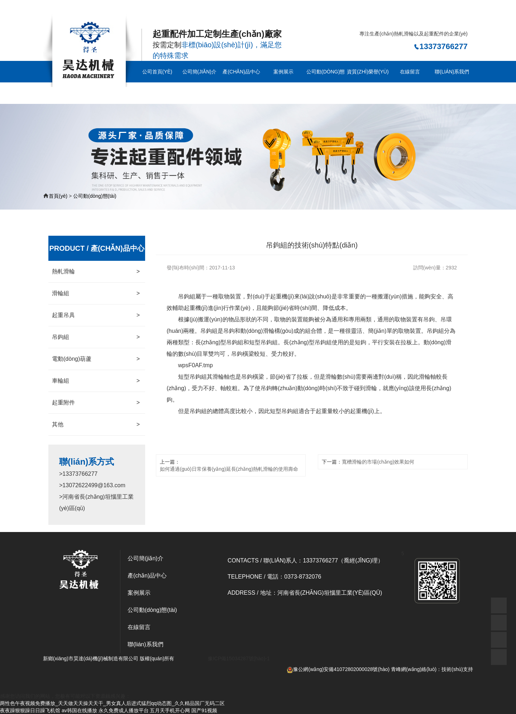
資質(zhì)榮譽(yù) (368, 72)
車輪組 (96, 381)
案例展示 (283, 72)
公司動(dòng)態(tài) (325, 82)
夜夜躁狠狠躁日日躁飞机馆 (30, 710)
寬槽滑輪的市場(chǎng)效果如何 (378, 462)
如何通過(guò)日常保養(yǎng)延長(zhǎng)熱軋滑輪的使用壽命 (229, 469)
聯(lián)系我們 (452, 72)
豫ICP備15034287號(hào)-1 (239, 658)
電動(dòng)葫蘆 (96, 359)
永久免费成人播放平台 (124, 710)
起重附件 (96, 402)
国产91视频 (204, 710)
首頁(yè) (58, 196)
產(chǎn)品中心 (241, 72)
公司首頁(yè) (157, 72)
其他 (96, 424)
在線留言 (410, 72)
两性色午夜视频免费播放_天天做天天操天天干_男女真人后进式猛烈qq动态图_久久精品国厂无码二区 (112, 10)
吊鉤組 (96, 337)
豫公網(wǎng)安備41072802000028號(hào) (338, 669)
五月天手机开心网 (170, 710)
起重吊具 (96, 315)
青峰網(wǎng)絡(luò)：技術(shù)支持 (432, 669)
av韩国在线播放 (79, 710)
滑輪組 (96, 293)
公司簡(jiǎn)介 (199, 72)
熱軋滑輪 (96, 271)
